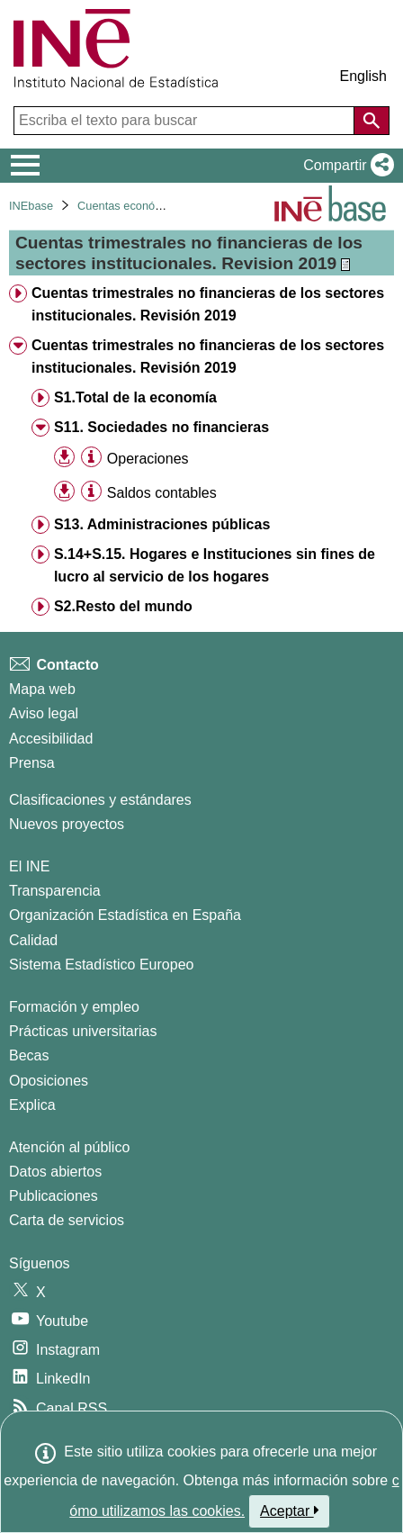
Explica (32, 1105)
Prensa (32, 763)
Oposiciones (48, 1080)
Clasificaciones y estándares (100, 799)
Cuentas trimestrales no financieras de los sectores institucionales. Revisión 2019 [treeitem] (207, 304)
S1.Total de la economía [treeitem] (135, 397)
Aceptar (289, 1510)
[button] (345, 165)
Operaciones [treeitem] (148, 458)
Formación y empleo (74, 1006)
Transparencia (55, 890)
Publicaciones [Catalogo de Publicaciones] (53, 1196)
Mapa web (42, 689)
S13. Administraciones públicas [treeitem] (162, 524)
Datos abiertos (55, 1171)
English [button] (363, 76)
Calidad (33, 940)
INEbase (31, 205)
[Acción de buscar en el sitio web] (372, 120)
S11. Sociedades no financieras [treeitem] (161, 427)
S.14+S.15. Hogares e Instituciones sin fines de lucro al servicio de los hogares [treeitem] (214, 565)
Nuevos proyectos (66, 824)
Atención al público (69, 1147)
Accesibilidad (51, 738)
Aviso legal (43, 713)
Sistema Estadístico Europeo (101, 964)
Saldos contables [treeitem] (162, 492)
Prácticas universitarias (83, 1031)
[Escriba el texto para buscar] (185, 120)
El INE (29, 866)
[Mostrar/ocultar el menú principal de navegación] (25, 165)
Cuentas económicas (131, 205)
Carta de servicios (66, 1220)
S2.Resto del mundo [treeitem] (123, 606)
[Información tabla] (91, 457)
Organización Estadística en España (125, 915)
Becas (29, 1055)
